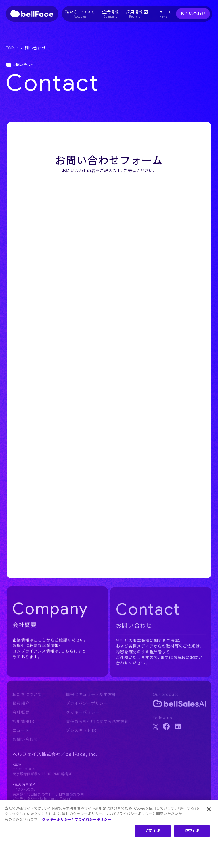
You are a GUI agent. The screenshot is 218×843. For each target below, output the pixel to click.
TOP (10, 48)
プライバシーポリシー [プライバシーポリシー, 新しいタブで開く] (92, 819)
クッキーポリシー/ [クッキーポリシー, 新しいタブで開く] (57, 819)
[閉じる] (209, 809)
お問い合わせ (193, 13)
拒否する (192, 830)
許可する (152, 830)
